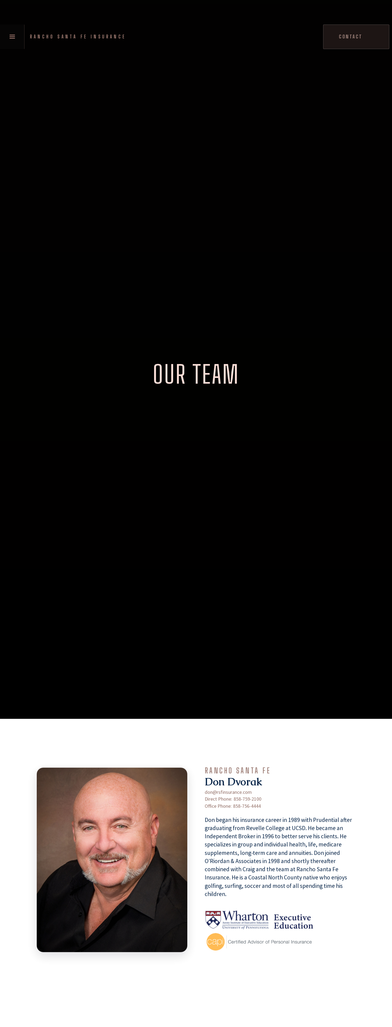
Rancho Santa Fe (238, 779)
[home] (79, 37)
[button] (12, 37)
